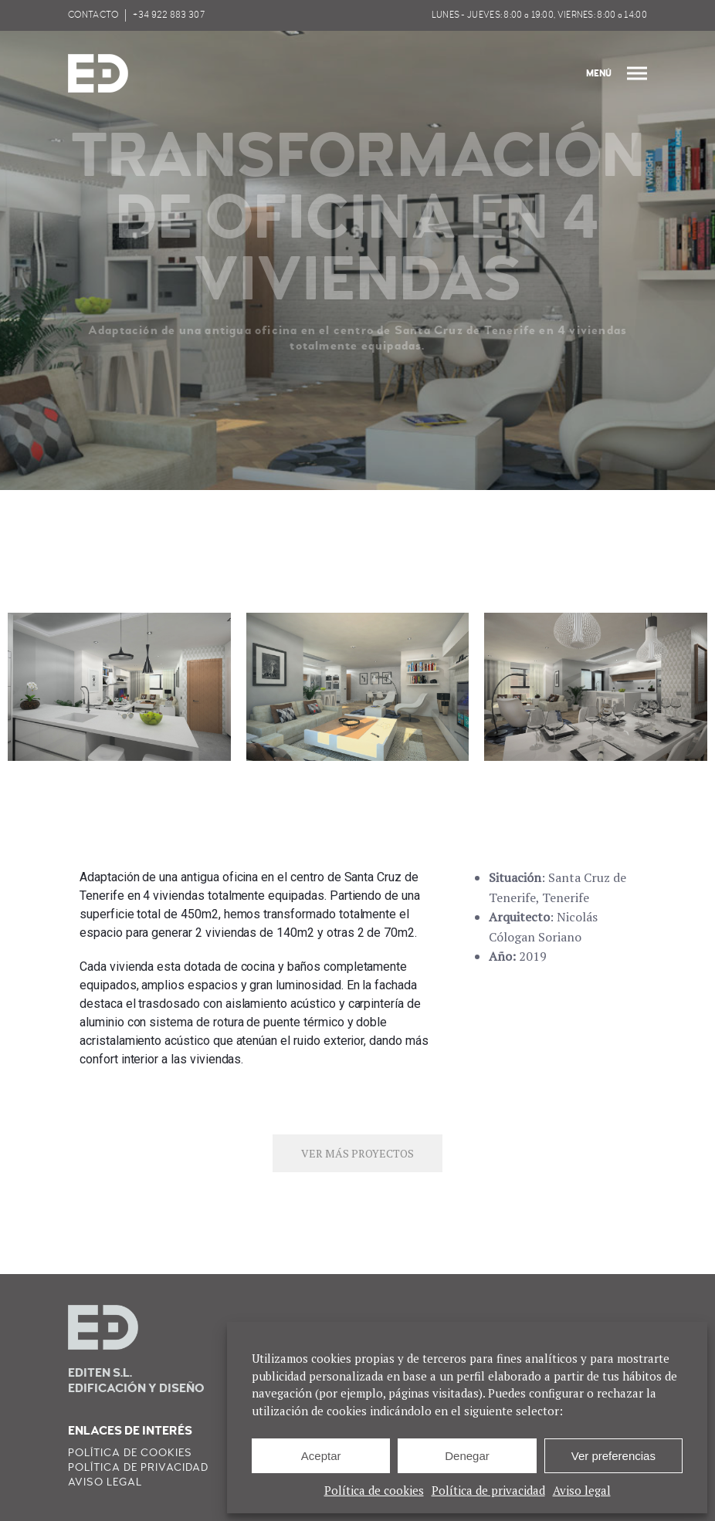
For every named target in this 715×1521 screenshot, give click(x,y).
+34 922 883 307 (169, 15)
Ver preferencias (613, 1455)
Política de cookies (374, 1490)
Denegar (467, 1455)
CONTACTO (93, 15)
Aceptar (321, 1455)
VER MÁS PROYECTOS (357, 1153)
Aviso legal (582, 1490)
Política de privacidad (488, 1490)
